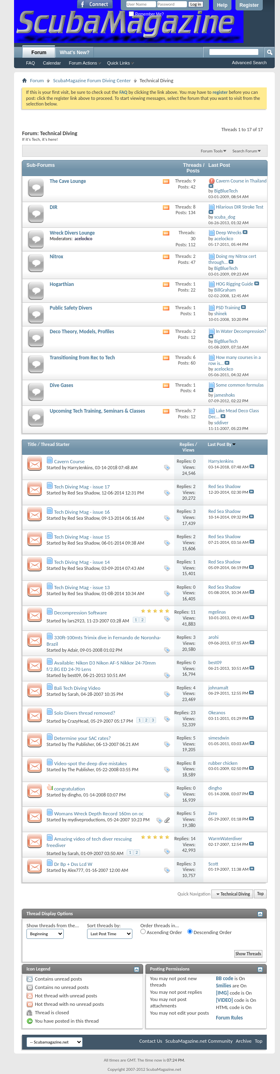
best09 (74, 675)
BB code (224, 978)
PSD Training (228, 307)
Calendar (52, 63)
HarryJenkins (80, 467)
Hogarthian (62, 284)
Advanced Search (249, 62)
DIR (53, 207)
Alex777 (75, 870)
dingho (74, 795)
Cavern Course (69, 461)
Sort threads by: (104, 925)
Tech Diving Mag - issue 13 (82, 587)
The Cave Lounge (68, 181)
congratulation (69, 789)
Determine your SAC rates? (82, 738)
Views (189, 450)
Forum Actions (83, 63)
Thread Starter (55, 444)
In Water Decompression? (241, 331)
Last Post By (222, 444)
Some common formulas (240, 385)
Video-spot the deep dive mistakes (90, 763)
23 (193, 712)
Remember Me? (146, 14)
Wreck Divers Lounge (72, 233)
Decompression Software (80, 613)
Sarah (73, 694)
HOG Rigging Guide (234, 284)
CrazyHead (78, 721)
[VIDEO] (224, 1000)
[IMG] (222, 993)
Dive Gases (61, 385)
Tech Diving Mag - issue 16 (82, 512)
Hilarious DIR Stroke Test (239, 207)
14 (193, 838)
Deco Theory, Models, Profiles (82, 331)
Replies (187, 444)
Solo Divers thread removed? (84, 713)
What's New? (74, 52)
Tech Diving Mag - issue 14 (82, 562)
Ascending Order (161, 932)
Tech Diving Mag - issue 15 (82, 537)
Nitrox (56, 256)
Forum (38, 52)
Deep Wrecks (228, 232)
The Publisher (81, 744)
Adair (73, 650)
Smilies (223, 986)
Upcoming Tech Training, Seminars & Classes (97, 411)
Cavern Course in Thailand (241, 181)
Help (222, 5)
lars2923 (76, 621)
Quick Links (118, 63)
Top (260, 894)
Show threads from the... (52, 925)
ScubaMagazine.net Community (198, 1041)
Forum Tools (212, 151)
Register (249, 5)
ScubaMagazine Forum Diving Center (92, 80)
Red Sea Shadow (83, 493)
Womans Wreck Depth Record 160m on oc (99, 814)
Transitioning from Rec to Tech (82, 358)
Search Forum (245, 151)
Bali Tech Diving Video (77, 688)
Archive (244, 1041)
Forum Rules (229, 1018)
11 (193, 612)
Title (32, 444)
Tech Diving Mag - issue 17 (82, 487)
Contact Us (150, 1041)
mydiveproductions (86, 820)
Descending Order (209, 932)
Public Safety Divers (71, 308)
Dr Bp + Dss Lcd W (73, 864)
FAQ (30, 63)
